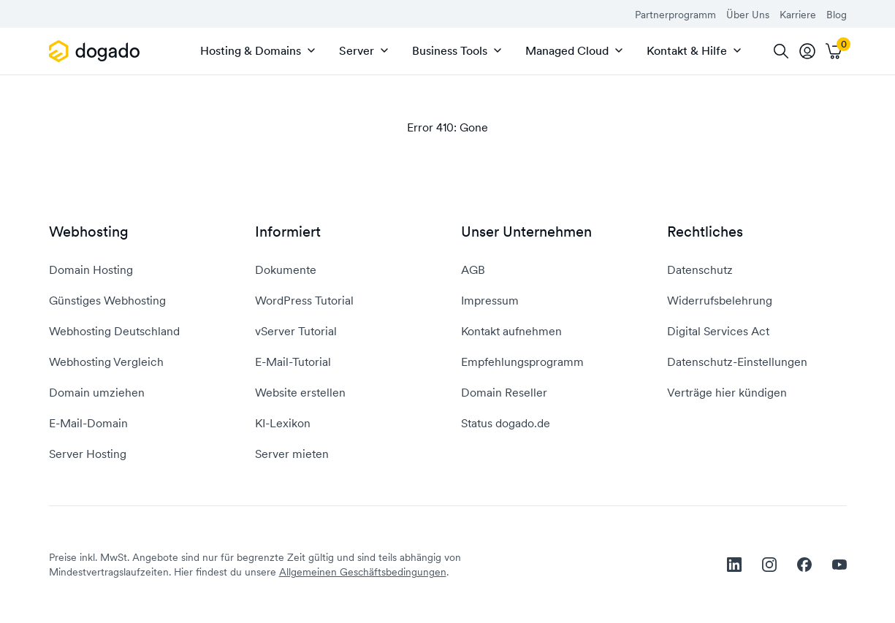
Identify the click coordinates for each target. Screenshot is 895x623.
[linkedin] (734, 564)
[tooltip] (807, 51)
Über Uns (747, 14)
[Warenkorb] (833, 51)
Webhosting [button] (89, 232)
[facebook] (804, 564)
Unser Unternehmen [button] (526, 232)
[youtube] (839, 564)
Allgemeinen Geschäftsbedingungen (362, 571)
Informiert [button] (288, 232)
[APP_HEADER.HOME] (97, 51)
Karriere (798, 14)
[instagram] (769, 564)
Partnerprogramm (675, 14)
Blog (836, 14)
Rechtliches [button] (705, 232)
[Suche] (781, 51)
